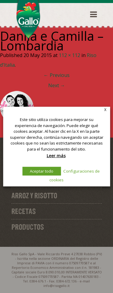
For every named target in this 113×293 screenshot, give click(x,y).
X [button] (105, 109)
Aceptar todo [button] (41, 171)
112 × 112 (69, 55)
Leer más (56, 155)
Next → (56, 85)
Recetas (23, 211)
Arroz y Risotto (34, 195)
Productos (27, 226)
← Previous (57, 75)
